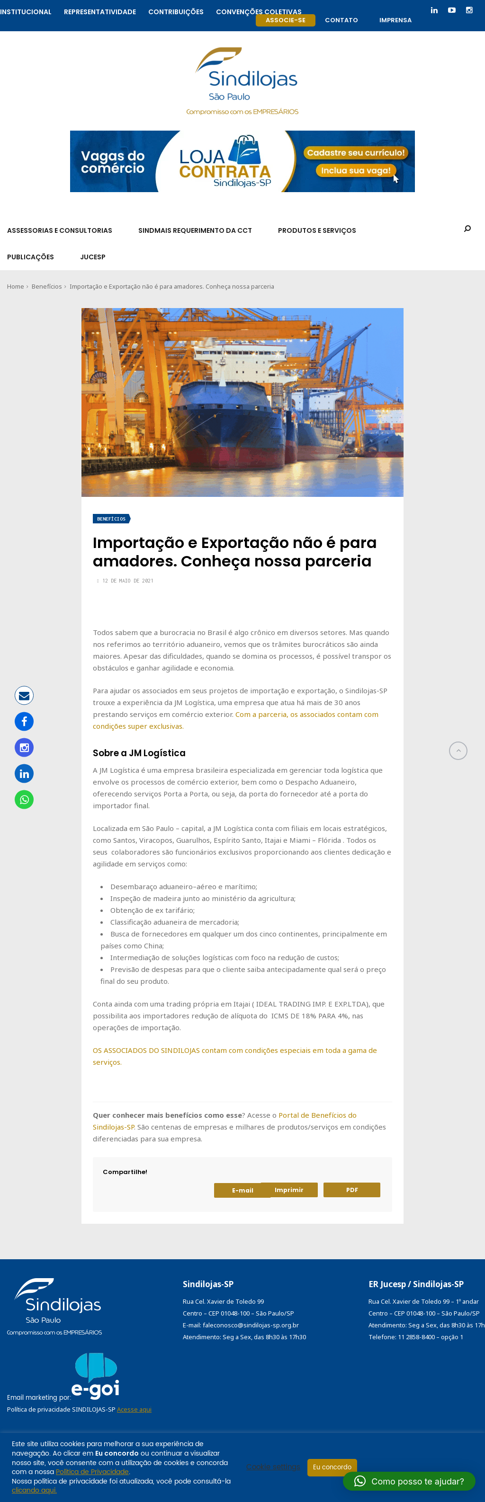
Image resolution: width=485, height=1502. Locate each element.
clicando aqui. (34, 1490)
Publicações (30, 257)
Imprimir (289, 1190)
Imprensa (395, 20)
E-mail (242, 1190)
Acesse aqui (134, 1409)
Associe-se (285, 20)
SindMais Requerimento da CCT (195, 230)
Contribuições (176, 10)
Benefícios (47, 286)
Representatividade (100, 10)
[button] (409, 1481)
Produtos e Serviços (317, 230)
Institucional (26, 10)
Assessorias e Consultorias (59, 230)
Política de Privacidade (92, 1472)
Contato (341, 20)
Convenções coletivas (259, 10)
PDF (352, 1190)
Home (15, 286)
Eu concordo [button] (332, 1468)
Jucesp (93, 257)
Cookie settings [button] (273, 1467)
